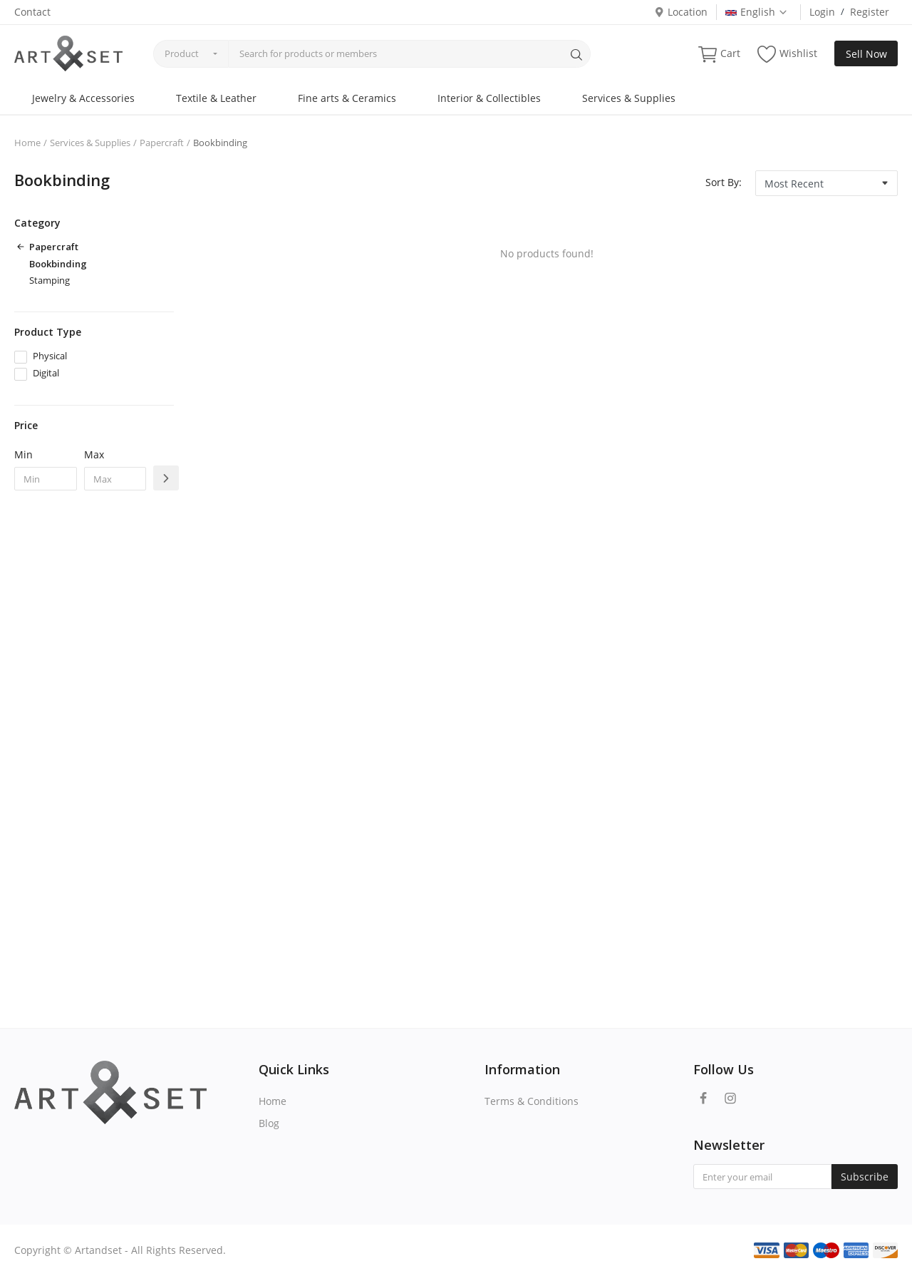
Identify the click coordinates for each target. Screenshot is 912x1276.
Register (869, 12)
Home (27, 142)
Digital (46, 372)
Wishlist (787, 53)
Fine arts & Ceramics (347, 98)
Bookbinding (58, 263)
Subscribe (864, 1176)
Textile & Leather (216, 98)
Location (681, 12)
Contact (32, 12)
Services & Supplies (628, 98)
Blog (269, 1123)
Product (182, 53)
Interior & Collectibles (489, 98)
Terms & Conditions (531, 1101)
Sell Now (866, 54)
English (756, 12)
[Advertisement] (94, 733)
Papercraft (162, 142)
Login (822, 12)
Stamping (49, 280)
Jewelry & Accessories (83, 98)
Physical (50, 355)
